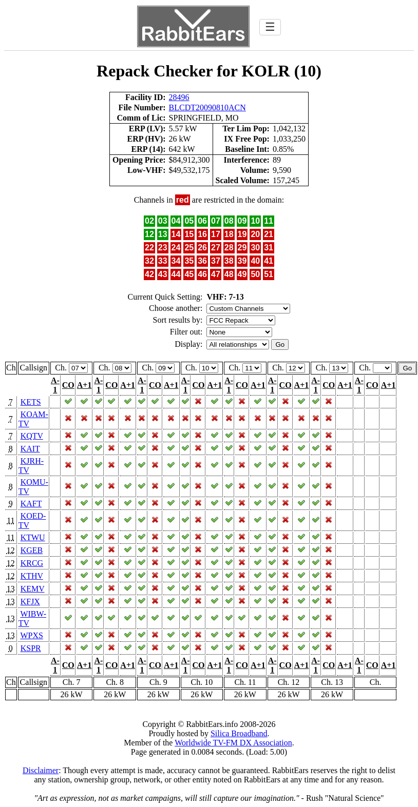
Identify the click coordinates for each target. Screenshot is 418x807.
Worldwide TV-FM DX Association (233, 742)
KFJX (30, 601)
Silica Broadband (239, 733)
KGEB (32, 550)
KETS (31, 402)
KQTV (32, 435)
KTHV (32, 576)
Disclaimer (41, 770)
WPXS (31, 635)
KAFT (31, 503)
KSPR (31, 648)
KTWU (33, 537)
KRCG (32, 563)
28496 (179, 97)
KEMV (33, 588)
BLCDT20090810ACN (207, 107)
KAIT (30, 448)
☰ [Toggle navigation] (270, 27)
